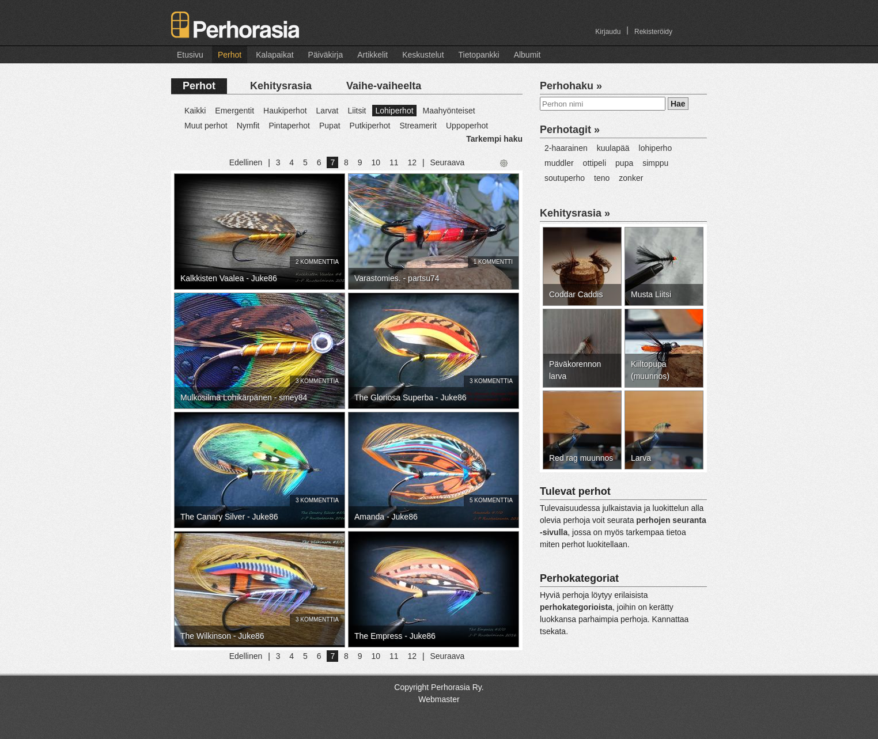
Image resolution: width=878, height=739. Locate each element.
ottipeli (594, 163)
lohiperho (655, 148)
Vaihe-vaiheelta (383, 86)
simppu (655, 163)
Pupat (329, 125)
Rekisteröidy (653, 32)
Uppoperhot (467, 125)
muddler (559, 163)
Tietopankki (479, 54)
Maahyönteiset (449, 110)
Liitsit (356, 110)
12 (412, 162)
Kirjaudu (607, 32)
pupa (624, 163)
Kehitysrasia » (575, 213)
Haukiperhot (285, 110)
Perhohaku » (571, 86)
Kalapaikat (274, 54)
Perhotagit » (570, 129)
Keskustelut (423, 54)
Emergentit (234, 110)
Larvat (327, 110)
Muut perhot (206, 125)
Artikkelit (372, 54)
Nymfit (248, 125)
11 (394, 162)
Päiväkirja (325, 54)
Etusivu (190, 54)
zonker (631, 178)
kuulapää (613, 148)
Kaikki (195, 110)
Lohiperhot (394, 110)
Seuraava (447, 162)
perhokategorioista (576, 607)
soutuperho (564, 178)
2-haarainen (566, 148)
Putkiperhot (370, 125)
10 (375, 162)
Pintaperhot (289, 125)
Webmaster (438, 699)
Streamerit (418, 125)
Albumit (527, 54)
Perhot (229, 54)
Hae (678, 103)
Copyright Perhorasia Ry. (438, 687)
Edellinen (246, 162)
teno (602, 178)
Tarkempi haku (494, 138)
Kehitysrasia (281, 86)
